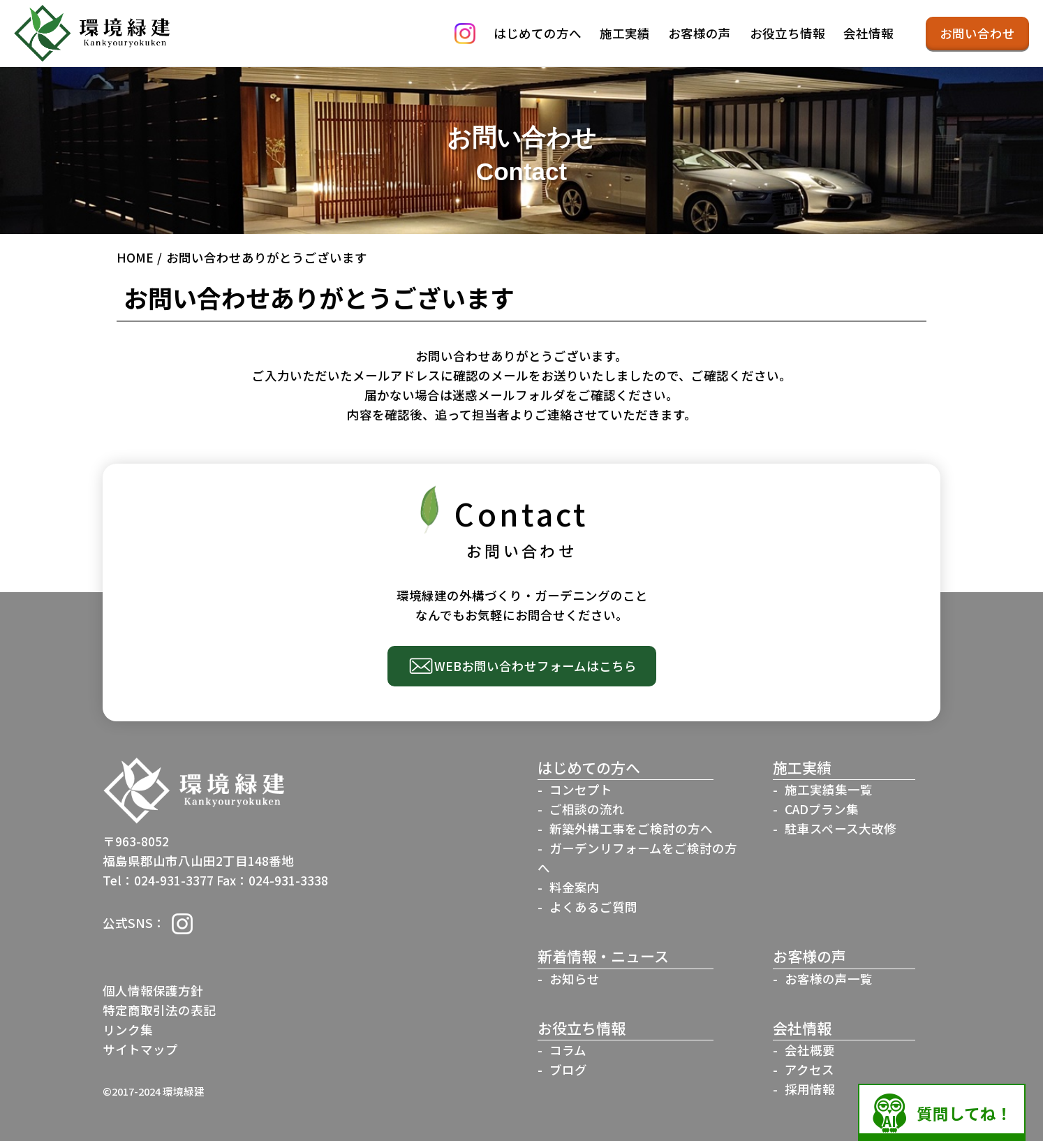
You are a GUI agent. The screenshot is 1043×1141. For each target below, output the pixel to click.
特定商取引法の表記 (159, 1010)
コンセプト (580, 789)
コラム (567, 1050)
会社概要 (810, 1050)
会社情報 (868, 33)
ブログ (568, 1069)
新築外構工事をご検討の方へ (631, 828)
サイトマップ (140, 1049)
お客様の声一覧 (829, 978)
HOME (135, 257)
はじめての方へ (538, 33)
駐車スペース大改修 (840, 828)
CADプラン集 (822, 809)
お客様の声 (699, 33)
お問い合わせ (977, 33)
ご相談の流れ (587, 809)
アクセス (809, 1069)
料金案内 (574, 887)
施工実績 (625, 33)
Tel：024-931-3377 (158, 880)
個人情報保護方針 (153, 990)
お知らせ (574, 978)
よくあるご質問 (593, 906)
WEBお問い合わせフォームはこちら (535, 666)
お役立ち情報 (787, 33)
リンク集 (128, 1029)
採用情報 (810, 1089)
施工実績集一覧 (829, 789)
